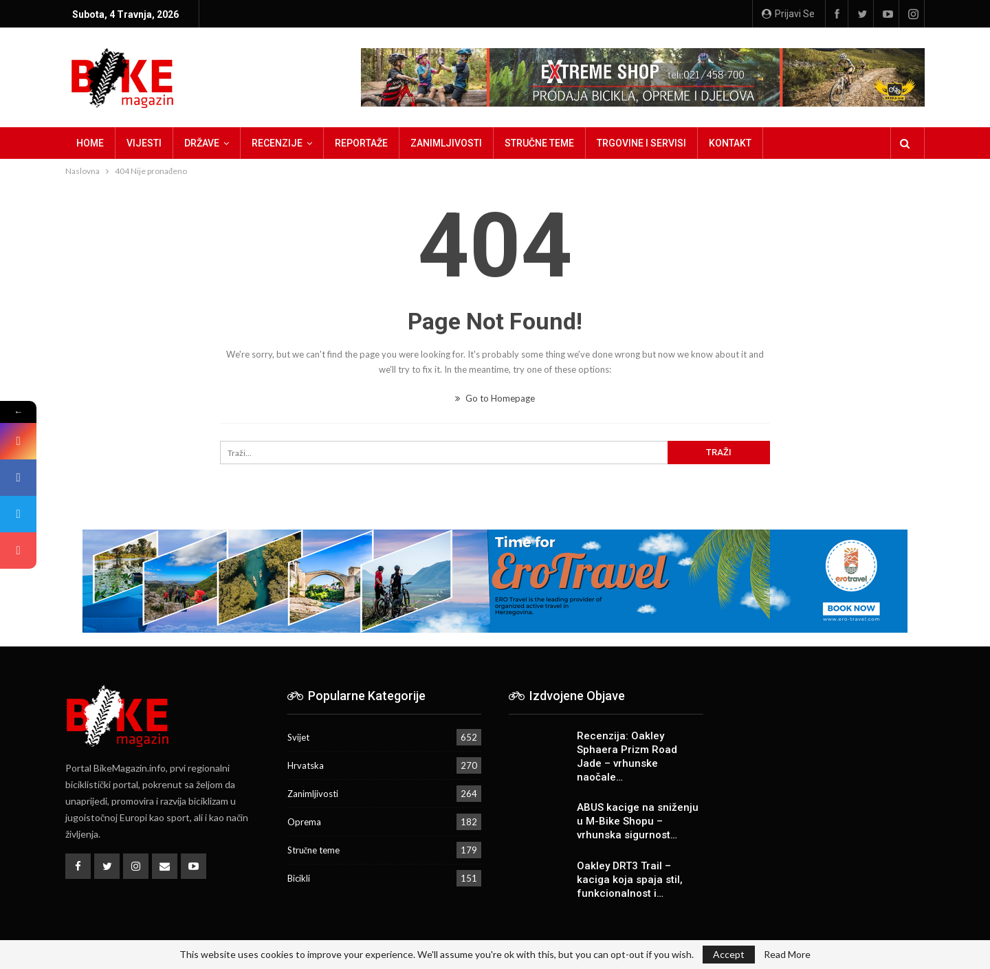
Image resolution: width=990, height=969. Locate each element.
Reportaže (361, 143)
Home (90, 143)
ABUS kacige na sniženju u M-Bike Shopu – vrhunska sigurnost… (637, 821)
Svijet (298, 737)
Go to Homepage (495, 398)
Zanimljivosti (446, 143)
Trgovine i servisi (641, 143)
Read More (787, 954)
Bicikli (298, 878)
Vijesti (144, 143)
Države (201, 143)
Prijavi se (788, 13)
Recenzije (277, 143)
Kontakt (730, 143)
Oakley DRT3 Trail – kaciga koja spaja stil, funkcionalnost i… (630, 880)
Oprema (304, 821)
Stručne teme (539, 143)
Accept (729, 954)
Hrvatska (305, 765)
